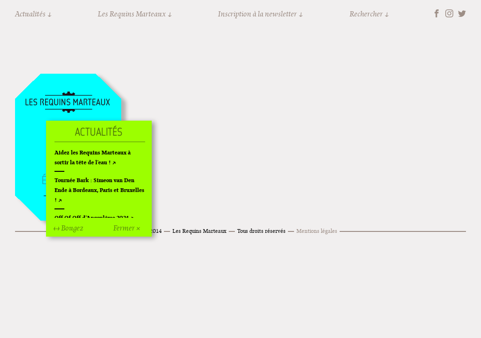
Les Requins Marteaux (132, 13)
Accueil (67, 103)
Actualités (30, 13)
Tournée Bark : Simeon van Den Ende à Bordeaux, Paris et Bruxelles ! (99, 190)
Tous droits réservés (261, 230)
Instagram (449, 13)
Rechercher (366, 13)
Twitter (462, 13)
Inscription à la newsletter (257, 13)
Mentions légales (316, 230)
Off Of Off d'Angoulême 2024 (91, 217)
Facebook (437, 13)
